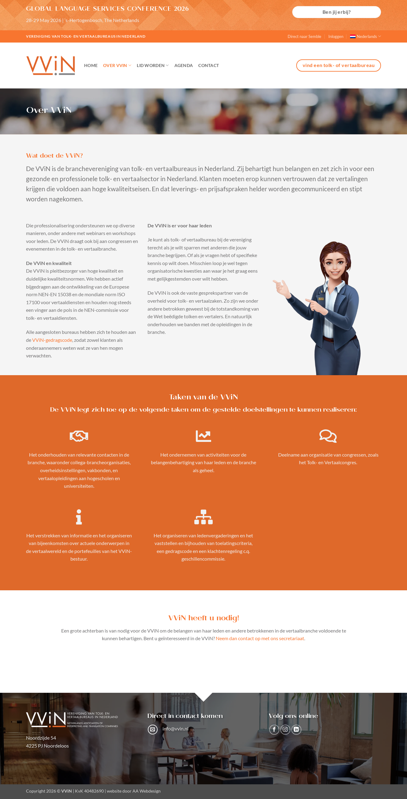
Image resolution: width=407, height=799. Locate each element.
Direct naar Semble (304, 36)
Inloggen (335, 36)
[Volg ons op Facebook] (274, 730)
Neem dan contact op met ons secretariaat (260, 638)
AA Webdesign (147, 790)
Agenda (183, 65)
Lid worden (153, 65)
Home (91, 65)
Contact (208, 65)
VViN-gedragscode (52, 340)
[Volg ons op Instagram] (285, 730)
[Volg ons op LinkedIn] (296, 730)
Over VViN (117, 65)
